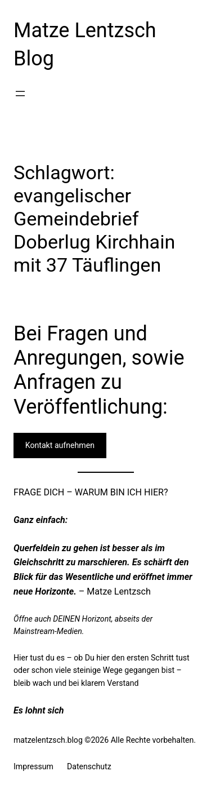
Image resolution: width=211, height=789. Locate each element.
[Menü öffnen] (20, 93)
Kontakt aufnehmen (60, 445)
